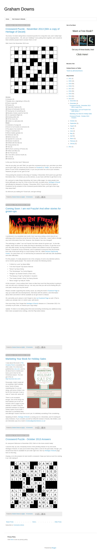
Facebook (39, 167)
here (12, 539)
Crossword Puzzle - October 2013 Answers (28, 439)
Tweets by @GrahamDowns (75, 71)
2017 (70, 88)
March (72, 138)
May (71, 133)
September (73, 123)
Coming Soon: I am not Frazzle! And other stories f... (80, 110)
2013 (70, 98)
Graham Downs (19, 9)
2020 (70, 81)
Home (7, 19)
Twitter (47, 167)
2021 (70, 78)
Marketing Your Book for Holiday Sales (26, 358)
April (71, 136)
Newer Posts (9, 522)
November (73, 103)
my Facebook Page (42, 298)
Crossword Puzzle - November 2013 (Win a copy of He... (80, 106)
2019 (70, 83)
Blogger (54, 548)
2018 (70, 86)
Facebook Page (53, 290)
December (73, 101)
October (72, 121)
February (73, 141)
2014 (70, 96)
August (72, 126)
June (71, 131)
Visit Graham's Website (18, 19)
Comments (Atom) (18, 525)
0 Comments (29, 197)
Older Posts (58, 522)
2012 (70, 146)
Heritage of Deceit (54, 182)
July (71, 128)
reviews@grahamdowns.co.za (35, 421)
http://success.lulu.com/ (13, 379)
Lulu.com (17, 369)
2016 (70, 91)
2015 (70, 93)
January (72, 143)
